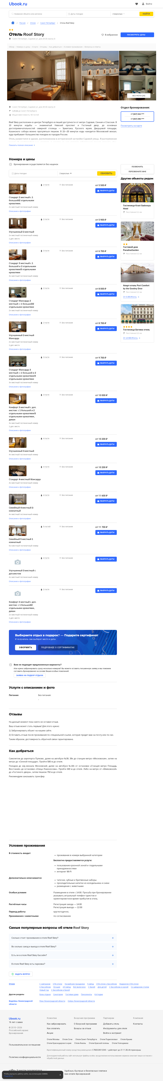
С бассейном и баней (60, 990)
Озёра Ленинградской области (81, 1001)
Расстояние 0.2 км (132, 254)
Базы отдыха (45, 994)
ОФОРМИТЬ (25, 647)
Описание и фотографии (20, 211)
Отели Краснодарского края (59, 1043)
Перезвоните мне (137, 172)
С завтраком (44, 984)
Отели (12, 984)
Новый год (44, 990)
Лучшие (56, 987)
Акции (50, 1033)
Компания (138, 1018)
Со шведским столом (140, 987)
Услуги (35, 47)
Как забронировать (56, 1024)
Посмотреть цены (136, 35)
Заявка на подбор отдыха (29, 675)
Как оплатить (53, 1028)
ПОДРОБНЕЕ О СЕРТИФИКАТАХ (57, 647)
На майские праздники (75, 984)
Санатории (58, 994)
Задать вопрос (20, 974)
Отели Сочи (67, 1039)
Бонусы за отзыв (82, 1028)
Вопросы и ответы (93, 47)
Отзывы (43, 47)
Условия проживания (73, 47)
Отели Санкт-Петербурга (86, 1039)
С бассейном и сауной (118, 987)
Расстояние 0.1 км (132, 212)
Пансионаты (86, 994)
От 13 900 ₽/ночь (130, 338)
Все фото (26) (138, 96)
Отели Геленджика (120, 1043)
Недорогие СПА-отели (129, 984)
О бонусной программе (85, 1024)
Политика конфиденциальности (25, 1057)
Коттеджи (98, 994)
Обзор (11, 47)
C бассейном (45, 987)
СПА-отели (57, 984)
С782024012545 (99, 1050)
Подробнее (8, 1076)
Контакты (138, 1024)
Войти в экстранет (112, 1033)
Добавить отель (111, 1024)
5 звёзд (90, 984)
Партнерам (108, 1018)
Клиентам (52, 1018)
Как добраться (55, 47)
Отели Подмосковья (108, 1039)
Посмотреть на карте (131, 126)
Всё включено (79, 987)
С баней (91, 987)
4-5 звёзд (67, 987)
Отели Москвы (53, 1039)
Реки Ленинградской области (52, 1001)
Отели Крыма (126, 1039)
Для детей (102, 987)
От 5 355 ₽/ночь (130, 297)
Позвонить (137, 167)
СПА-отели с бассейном (106, 984)
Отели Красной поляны (99, 1043)
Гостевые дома (71, 994)
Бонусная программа (84, 1018)
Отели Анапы (80, 1043)
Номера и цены (23, 47)
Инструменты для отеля (115, 1028)
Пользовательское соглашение (24, 1045)
